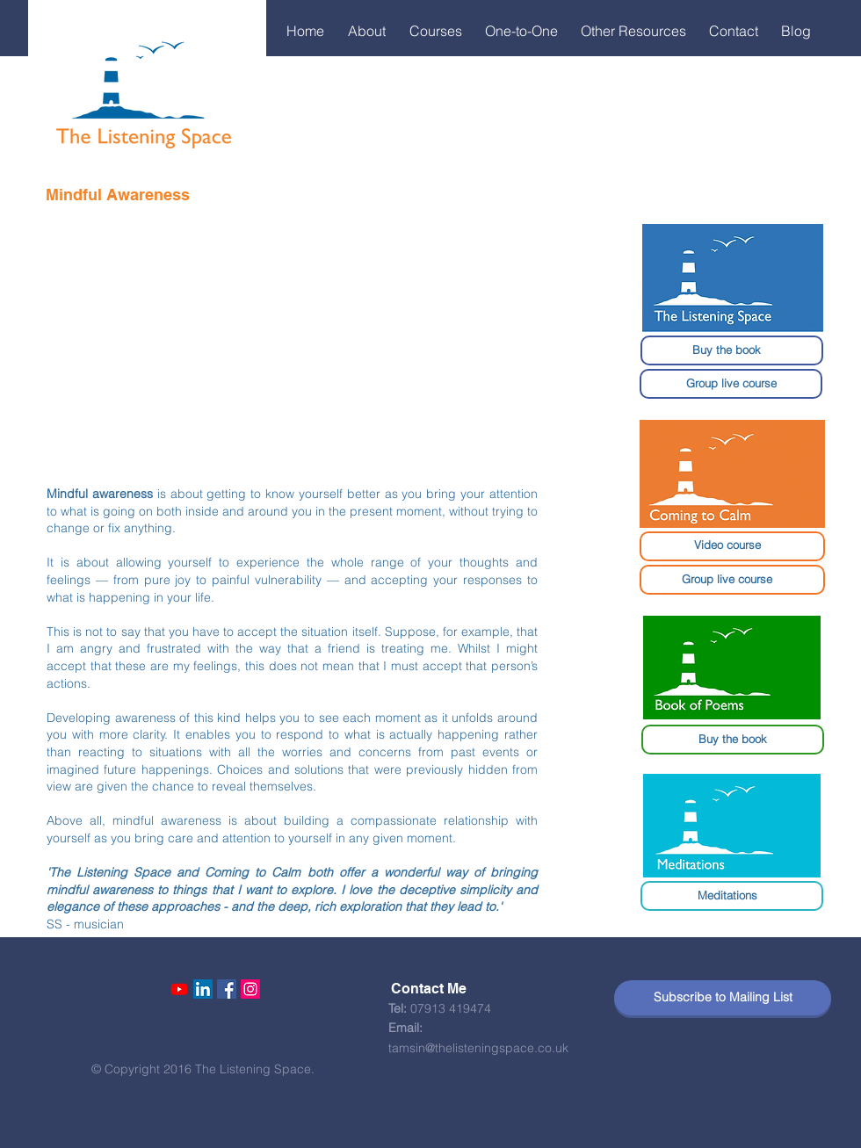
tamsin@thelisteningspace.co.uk (478, 1048)
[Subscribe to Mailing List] (722, 997)
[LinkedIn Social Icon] (203, 989)
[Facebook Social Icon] (226, 989)
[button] (370, 31)
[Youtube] (179, 989)
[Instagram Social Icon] (250, 989)
